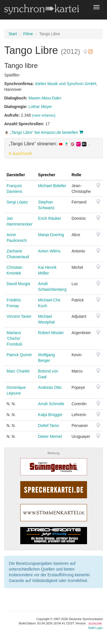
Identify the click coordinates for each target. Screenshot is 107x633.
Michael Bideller (52, 185)
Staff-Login (95, 628)
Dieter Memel (50, 436)
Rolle (76, 175)
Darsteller (16, 175)
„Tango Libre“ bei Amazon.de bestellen (43, 132)
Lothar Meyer (40, 106)
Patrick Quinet (19, 354)
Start (13, 34)
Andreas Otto (50, 387)
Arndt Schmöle (51, 403)
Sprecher (46, 175)
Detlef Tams (48, 425)
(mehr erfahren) (44, 115)
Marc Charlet (18, 371)
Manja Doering (51, 234)
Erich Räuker (49, 218)
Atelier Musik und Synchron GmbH (65, 83)
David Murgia (18, 283)
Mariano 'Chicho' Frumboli (14, 338)
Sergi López (17, 202)
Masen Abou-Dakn (45, 98)
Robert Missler (51, 332)
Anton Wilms (49, 251)
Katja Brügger (50, 414)
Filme (28, 34)
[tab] (53, 148)
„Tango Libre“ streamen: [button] (50, 143)
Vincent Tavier (19, 316)
